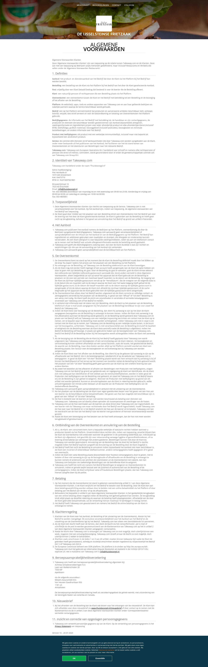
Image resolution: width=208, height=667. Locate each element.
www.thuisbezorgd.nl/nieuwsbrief (106, 608)
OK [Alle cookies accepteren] (74, 658)
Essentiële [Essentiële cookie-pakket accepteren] (100, 658)
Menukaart (83, 5)
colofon (129, 5)
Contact (116, 5)
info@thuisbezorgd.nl (67, 189)
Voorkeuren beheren (106, 650)
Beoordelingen (100, 5)
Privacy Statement (63, 626)
